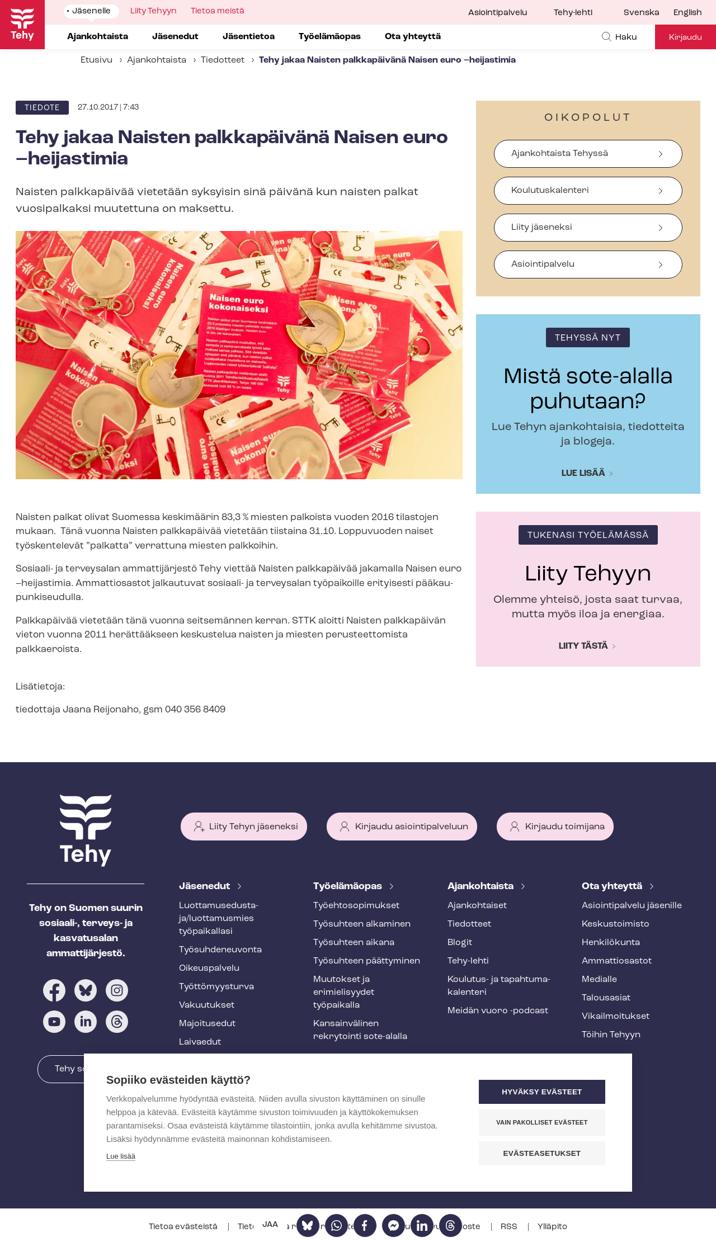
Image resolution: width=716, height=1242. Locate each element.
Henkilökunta (611, 942)
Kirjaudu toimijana (565, 827)
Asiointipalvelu (497, 13)
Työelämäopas (348, 886)
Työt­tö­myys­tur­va (216, 987)
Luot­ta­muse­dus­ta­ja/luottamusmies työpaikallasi (218, 918)
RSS (510, 1227)
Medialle (599, 979)
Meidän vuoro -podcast (497, 1011)
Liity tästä (583, 646)
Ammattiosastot (617, 961)
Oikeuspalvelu (209, 968)
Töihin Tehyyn (611, 1035)
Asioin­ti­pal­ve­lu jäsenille (632, 905)
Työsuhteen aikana (353, 942)
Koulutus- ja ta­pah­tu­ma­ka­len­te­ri (498, 986)
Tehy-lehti (573, 13)
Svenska (642, 13)
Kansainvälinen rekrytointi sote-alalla (360, 1030)
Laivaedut (200, 1042)
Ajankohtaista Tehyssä (559, 153)
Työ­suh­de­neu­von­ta (220, 950)
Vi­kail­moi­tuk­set (615, 1016)
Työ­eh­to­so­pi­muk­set (356, 905)
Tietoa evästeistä (184, 1227)
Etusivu (96, 60)
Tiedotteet (222, 60)
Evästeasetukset (542, 1153)
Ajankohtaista (156, 60)
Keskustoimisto (615, 924)
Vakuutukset (206, 1005)
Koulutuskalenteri (550, 190)
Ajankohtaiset (477, 905)
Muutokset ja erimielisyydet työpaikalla (343, 992)
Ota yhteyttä (613, 886)
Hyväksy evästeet (542, 1092)
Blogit (459, 942)
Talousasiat (606, 998)
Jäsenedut (205, 886)
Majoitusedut (207, 1023)
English (687, 13)
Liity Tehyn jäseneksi (253, 827)
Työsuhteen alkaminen (362, 924)
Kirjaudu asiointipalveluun (411, 827)
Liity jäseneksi (541, 227)
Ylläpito (552, 1227)
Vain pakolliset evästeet (542, 1122)
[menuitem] (648, 13)
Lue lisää (583, 473)
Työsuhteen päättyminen (366, 961)
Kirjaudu (685, 38)
